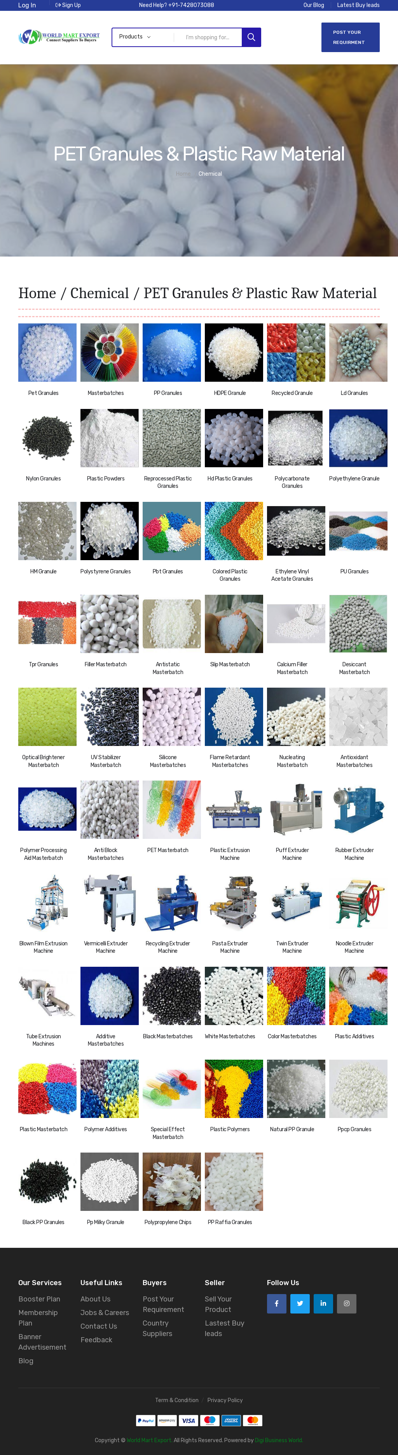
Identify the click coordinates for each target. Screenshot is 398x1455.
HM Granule (43, 571)
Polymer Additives (105, 1129)
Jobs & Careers (104, 1312)
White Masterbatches (230, 1036)
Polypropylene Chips (168, 1222)
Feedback (96, 1340)
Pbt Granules (168, 571)
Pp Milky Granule (105, 1222)
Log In (27, 5)
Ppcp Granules (355, 1129)
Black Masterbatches (168, 1036)
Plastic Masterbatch (44, 1129)
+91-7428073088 (191, 5)
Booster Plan (39, 1299)
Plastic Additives (354, 1036)
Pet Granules (43, 393)
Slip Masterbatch (230, 664)
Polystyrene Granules (105, 571)
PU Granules (354, 571)
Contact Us (98, 1326)
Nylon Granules (43, 478)
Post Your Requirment (349, 37)
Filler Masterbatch (106, 664)
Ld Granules (354, 393)
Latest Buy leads (358, 5)
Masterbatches (106, 393)
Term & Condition (177, 1400)
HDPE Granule (230, 393)
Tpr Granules (43, 664)
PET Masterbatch (168, 850)
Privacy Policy (225, 1400)
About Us (95, 1299)
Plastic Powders (106, 478)
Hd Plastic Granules (230, 478)
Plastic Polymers (230, 1129)
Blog (25, 1361)
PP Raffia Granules (230, 1222)
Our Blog (314, 5)
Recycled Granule (292, 393)
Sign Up (68, 5)
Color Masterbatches (292, 1036)
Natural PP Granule (292, 1129)
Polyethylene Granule (354, 478)
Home (37, 293)
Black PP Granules (44, 1222)
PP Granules (168, 393)
